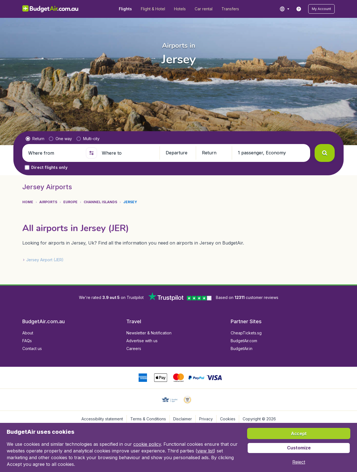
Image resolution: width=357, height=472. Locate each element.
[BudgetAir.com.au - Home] (50, 9)
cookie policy (147, 444)
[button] (321, 9)
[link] (298, 9)
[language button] (284, 9)
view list (205, 451)
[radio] (35, 139)
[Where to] (128, 153)
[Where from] (55, 153)
